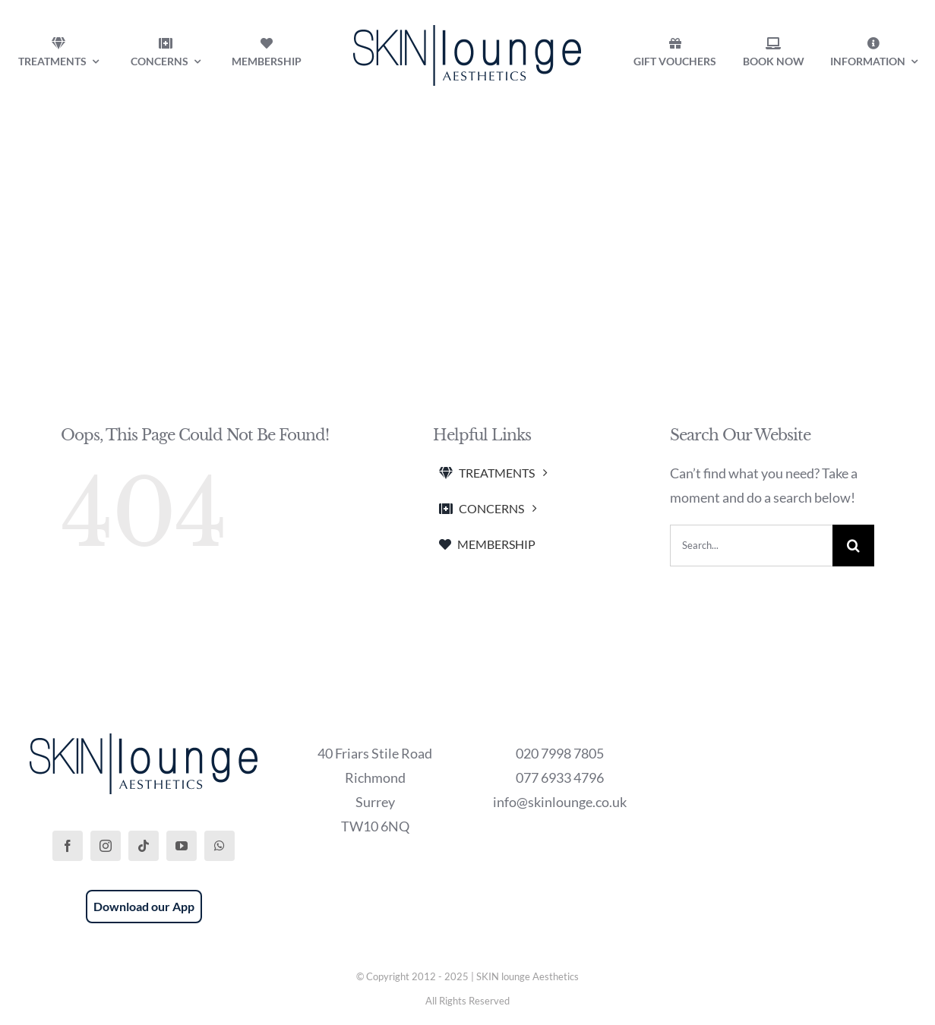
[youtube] (181, 846)
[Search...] (751, 545)
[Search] (853, 545)
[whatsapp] (219, 846)
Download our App (143, 906)
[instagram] (105, 846)
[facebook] (67, 846)
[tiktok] (143, 846)
